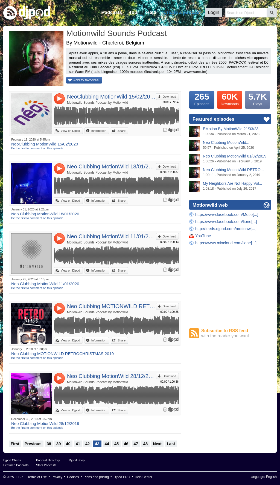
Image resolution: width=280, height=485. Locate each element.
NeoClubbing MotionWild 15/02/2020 (111, 97)
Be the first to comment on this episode (37, 148)
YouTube (203, 236)
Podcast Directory (48, 460)
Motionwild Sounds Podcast (116, 33)
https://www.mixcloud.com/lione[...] (225, 243)
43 (97, 444)
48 (145, 444)
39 (58, 444)
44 (107, 444)
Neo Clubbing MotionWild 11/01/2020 (111, 236)
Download (169, 96)
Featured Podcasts (15, 465)
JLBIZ (19, 477)
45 (116, 444)
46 (126, 444)
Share (122, 130)
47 (136, 444)
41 (78, 444)
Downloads (229, 98)
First (15, 444)
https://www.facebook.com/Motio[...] (226, 214)
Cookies (73, 477)
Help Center (143, 477)
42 (87, 444)
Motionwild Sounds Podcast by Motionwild (97, 103)
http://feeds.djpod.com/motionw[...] (225, 229)
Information (98, 130)
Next (157, 444)
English (271, 477)
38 (49, 444)
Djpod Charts (12, 460)
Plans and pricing (96, 477)
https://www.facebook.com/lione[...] (226, 221)
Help (151, 12)
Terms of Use (37, 477)
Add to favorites (86, 80)
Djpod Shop (77, 460)
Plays (257, 98)
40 (68, 444)
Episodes (201, 98)
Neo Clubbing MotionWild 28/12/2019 (111, 376)
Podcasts (111, 12)
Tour (134, 12)
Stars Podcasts (46, 465)
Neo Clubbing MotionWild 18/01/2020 (111, 166)
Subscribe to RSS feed (236, 333)
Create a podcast (182, 12)
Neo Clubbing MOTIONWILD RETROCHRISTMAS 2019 (111, 306)
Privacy (57, 477)
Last (171, 444)
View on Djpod (70, 130)
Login (213, 12)
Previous (33, 444)
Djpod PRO (121, 477)
